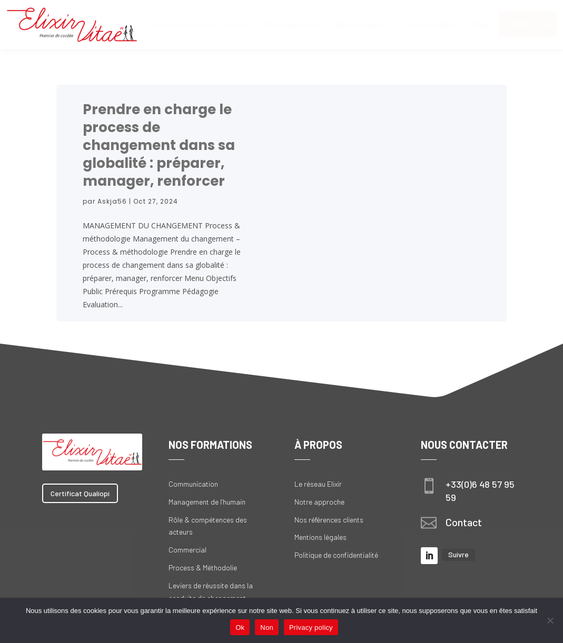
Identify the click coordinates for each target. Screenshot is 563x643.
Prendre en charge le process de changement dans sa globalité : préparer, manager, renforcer (159, 145)
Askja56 (112, 201)
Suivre (458, 554)
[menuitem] (201, 24)
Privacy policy (311, 627)
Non (266, 627)
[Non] (550, 620)
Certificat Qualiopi (80, 493)
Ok (239, 627)
